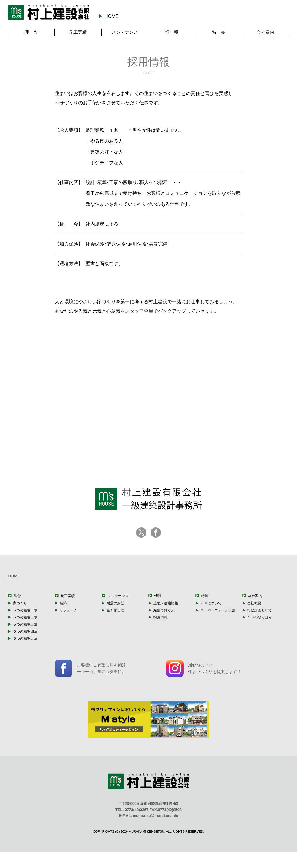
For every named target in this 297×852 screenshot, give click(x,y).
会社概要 (254, 603)
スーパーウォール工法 (217, 610)
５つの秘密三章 (25, 624)
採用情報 (160, 617)
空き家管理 (115, 610)
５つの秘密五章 (25, 638)
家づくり (20, 603)
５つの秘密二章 (25, 617)
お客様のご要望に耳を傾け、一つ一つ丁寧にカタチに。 (92, 668)
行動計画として (259, 610)
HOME (112, 16)
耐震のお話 (115, 603)
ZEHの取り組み (259, 617)
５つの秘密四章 (25, 631)
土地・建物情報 (165, 603)
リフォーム (68, 610)
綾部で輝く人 (164, 610)
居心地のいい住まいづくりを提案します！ (203, 668)
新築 (63, 603)
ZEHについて (210, 603)
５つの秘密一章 (25, 610)
